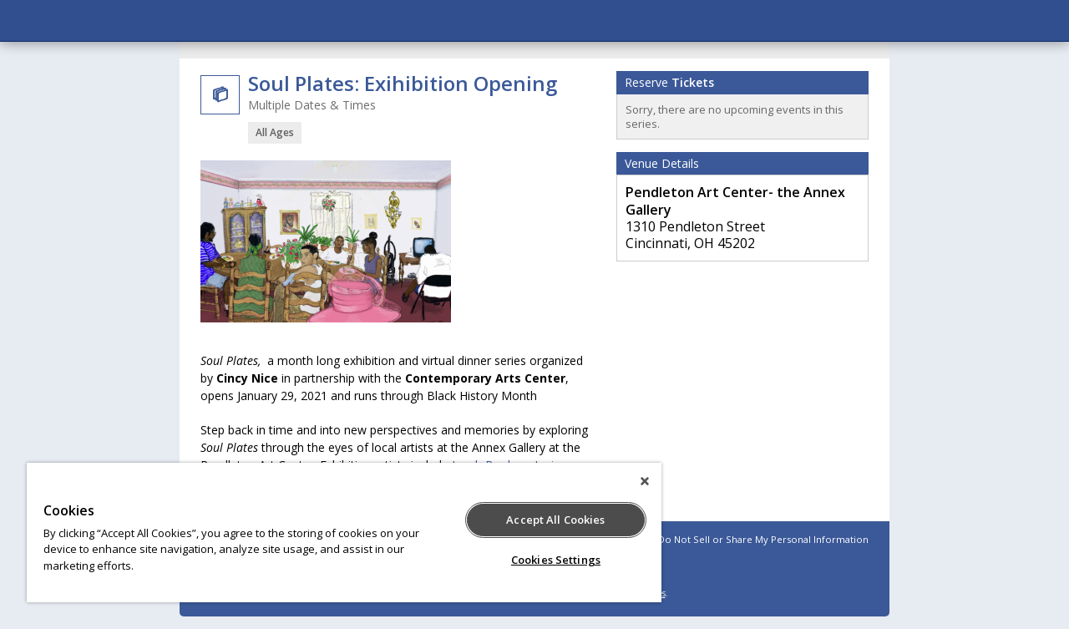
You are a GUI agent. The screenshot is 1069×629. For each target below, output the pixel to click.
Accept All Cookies (555, 519)
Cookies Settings (555, 559)
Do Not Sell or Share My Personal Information (763, 539)
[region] (344, 532)
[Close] (645, 481)
